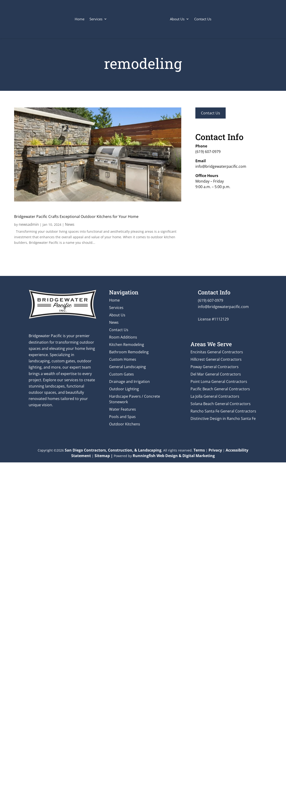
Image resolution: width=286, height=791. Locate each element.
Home (79, 19)
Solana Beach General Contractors (221, 403)
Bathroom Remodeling (129, 351)
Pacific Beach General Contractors (220, 388)
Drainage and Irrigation (129, 381)
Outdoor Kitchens (124, 424)
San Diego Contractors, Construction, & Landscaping (113, 450)
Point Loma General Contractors (219, 381)
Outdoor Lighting (124, 388)
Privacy (215, 450)
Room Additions (123, 337)
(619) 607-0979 (208, 151)
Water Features (122, 409)
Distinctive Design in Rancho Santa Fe (223, 418)
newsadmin (29, 224)
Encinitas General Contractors (217, 351)
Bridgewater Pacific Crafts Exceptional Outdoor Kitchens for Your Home (76, 216)
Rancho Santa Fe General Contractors (223, 411)
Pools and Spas (122, 416)
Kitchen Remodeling (126, 344)
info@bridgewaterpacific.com (220, 166)
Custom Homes (122, 359)
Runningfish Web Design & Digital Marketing (174, 455)
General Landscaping (127, 366)
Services (95, 19)
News (69, 224)
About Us (177, 19)
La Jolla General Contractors (215, 396)
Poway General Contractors (215, 366)
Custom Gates (121, 374)
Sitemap (102, 455)
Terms (199, 450)
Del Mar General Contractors (216, 374)
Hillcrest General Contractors (216, 359)
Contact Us (202, 19)
